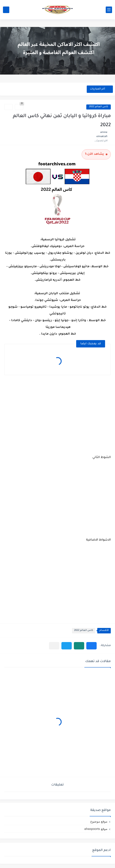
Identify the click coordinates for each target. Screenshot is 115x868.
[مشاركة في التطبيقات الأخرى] (54, 645)
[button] (91, 645)
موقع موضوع (98, 821)
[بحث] (6, 10)
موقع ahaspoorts (95, 829)
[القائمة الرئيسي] (109, 10)
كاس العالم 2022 (98, 106)
